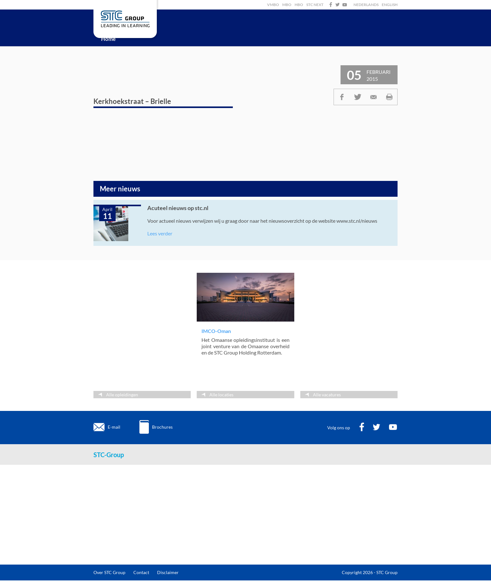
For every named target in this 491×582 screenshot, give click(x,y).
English (390, 4)
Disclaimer (168, 572)
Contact (141, 572)
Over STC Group (109, 572)
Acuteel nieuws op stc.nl (177, 207)
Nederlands (366, 4)
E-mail (114, 427)
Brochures (162, 427)
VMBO (273, 4)
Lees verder (159, 233)
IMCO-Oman (216, 331)
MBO (286, 4)
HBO (299, 4)
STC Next (314, 4)
